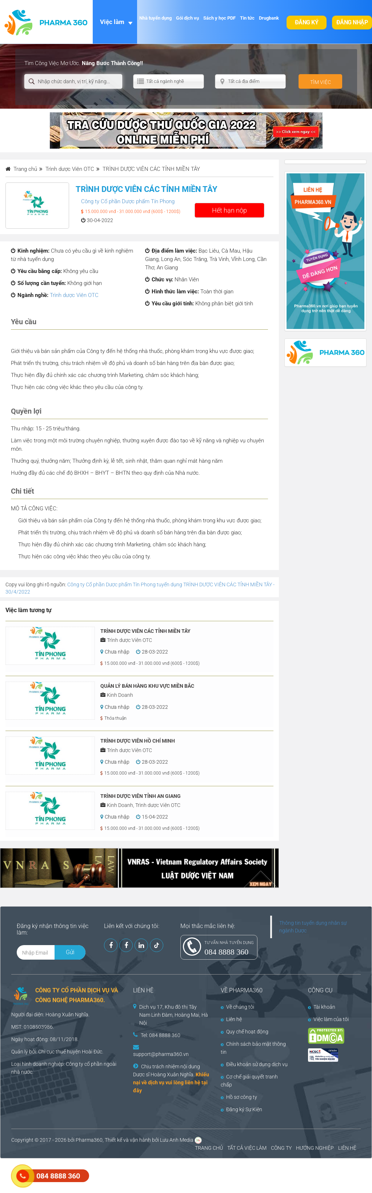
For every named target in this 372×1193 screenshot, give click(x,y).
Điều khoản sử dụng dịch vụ (254, 1064)
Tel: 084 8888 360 (160, 1035)
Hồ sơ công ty (239, 1097)
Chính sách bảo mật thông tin (253, 1048)
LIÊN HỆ (347, 1148)
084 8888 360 (226, 951)
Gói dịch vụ (187, 18)
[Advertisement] (132, 1174)
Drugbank (269, 18)
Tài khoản (321, 1007)
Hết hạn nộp (229, 210)
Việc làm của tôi (328, 1019)
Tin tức (247, 18)
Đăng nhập (352, 22)
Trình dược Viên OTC (74, 295)
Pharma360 (89, 1140)
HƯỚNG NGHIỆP (315, 1148)
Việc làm (112, 21)
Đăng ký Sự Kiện (241, 1109)
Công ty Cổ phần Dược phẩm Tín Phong (128, 201)
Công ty (74, 1064)
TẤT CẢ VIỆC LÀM (247, 1148)
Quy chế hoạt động (244, 1032)
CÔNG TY (281, 1148)
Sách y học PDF (219, 18)
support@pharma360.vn (161, 1054)
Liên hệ (231, 1019)
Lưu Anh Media (176, 1140)
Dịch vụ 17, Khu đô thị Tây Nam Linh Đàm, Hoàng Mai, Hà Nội (173, 1015)
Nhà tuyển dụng (155, 18)
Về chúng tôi (237, 1007)
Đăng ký (307, 22)
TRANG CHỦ (209, 1148)
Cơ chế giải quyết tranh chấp (249, 1081)
